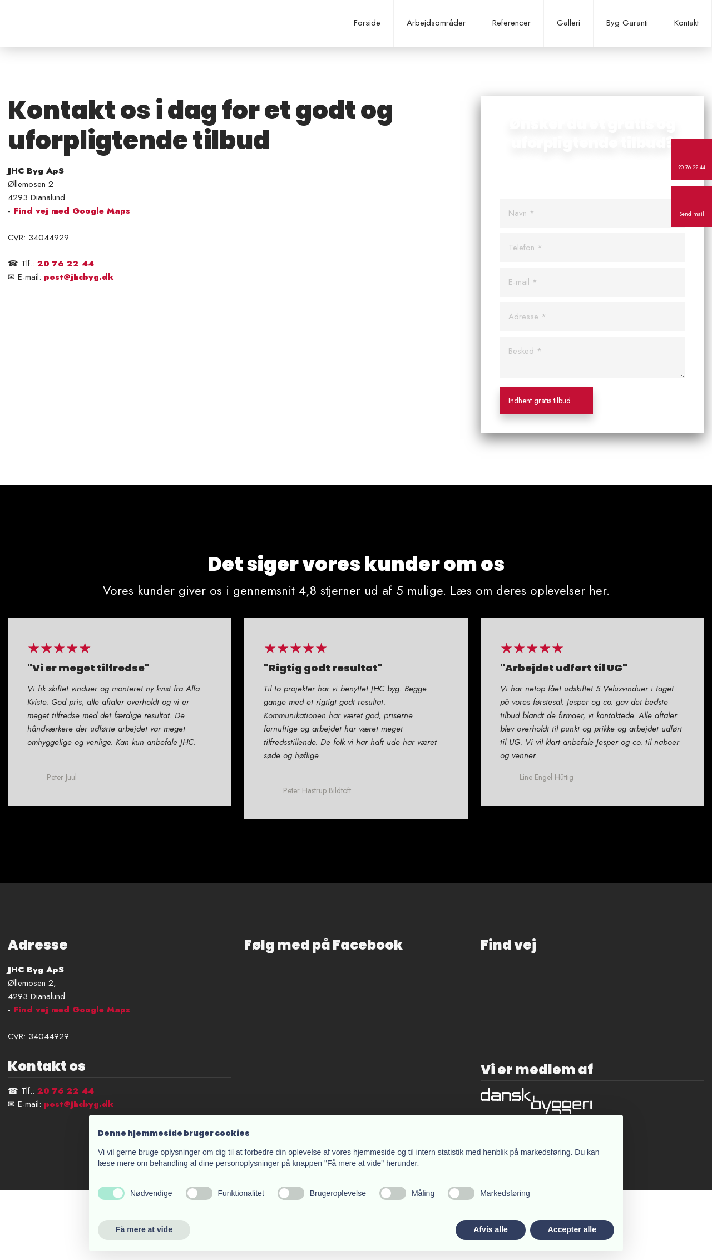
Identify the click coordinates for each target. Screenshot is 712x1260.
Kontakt (686, 23)
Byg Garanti (627, 23)
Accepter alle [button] (572, 1229)
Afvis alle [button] (490, 1229)
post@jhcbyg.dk (78, 277)
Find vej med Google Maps (71, 211)
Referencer (511, 23)
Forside (367, 23)
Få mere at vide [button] (144, 1229)
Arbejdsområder (436, 23)
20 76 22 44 (65, 264)
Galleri (568, 23)
